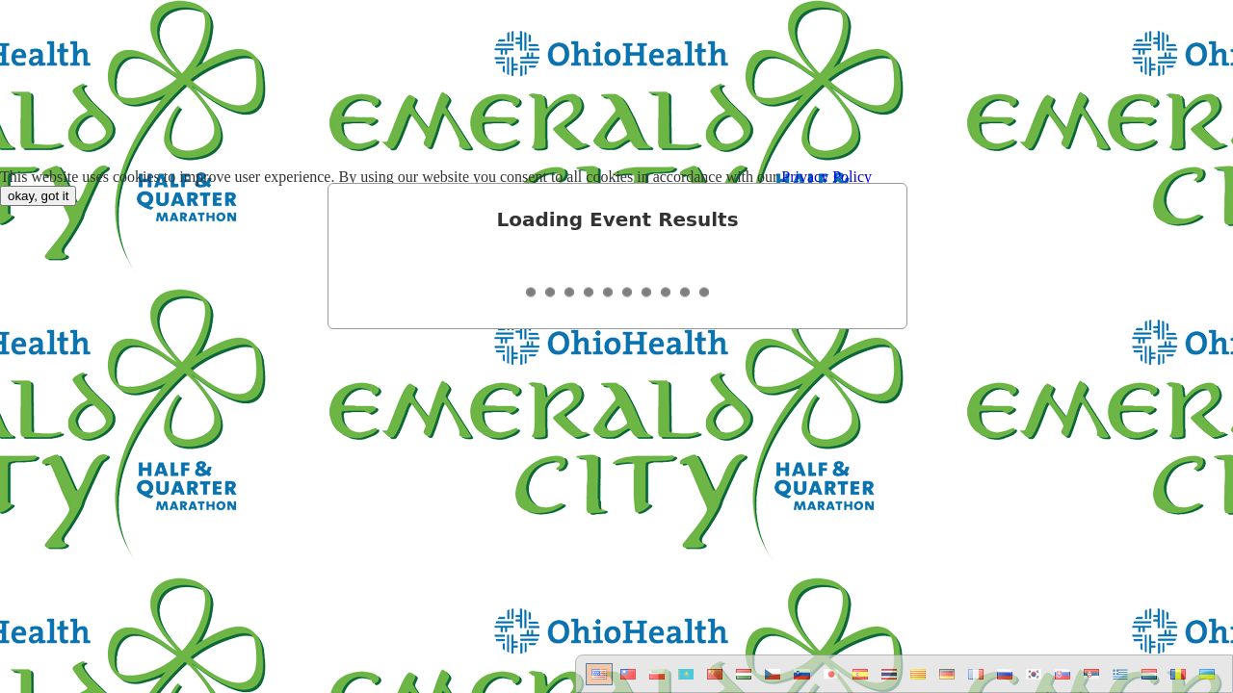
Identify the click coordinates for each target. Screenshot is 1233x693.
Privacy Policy (826, 176)
